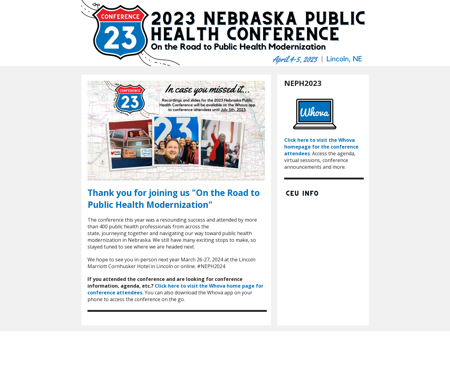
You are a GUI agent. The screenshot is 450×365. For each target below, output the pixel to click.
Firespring (235, 349)
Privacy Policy (222, 345)
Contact (264, 339)
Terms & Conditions (258, 345)
